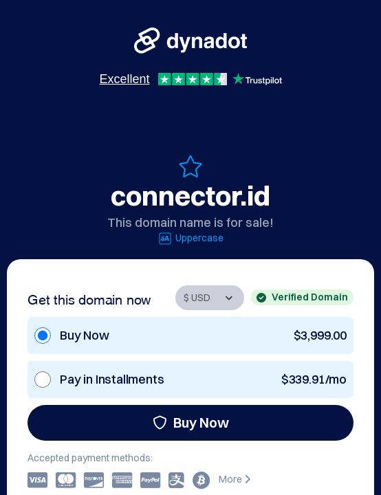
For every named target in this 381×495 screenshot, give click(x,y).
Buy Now (191, 422)
